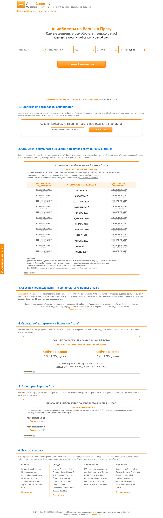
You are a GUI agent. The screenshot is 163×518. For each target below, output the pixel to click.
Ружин (33, 430)
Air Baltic (101, 478)
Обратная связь (94, 514)
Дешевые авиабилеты (56, 99)
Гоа (70, 469)
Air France (91, 475)
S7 (93, 484)
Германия (36, 481)
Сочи (67, 487)
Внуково (126, 472)
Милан (63, 472)
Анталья (63, 490)
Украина (25, 484)
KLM (99, 472)
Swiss (104, 484)
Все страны (26, 492)
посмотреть (44, 189)
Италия (39, 484)
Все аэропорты (123, 492)
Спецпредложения (48, 11)
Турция (32, 484)
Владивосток (121, 469)
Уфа (126, 484)
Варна (33, 421)
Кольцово (120, 475)
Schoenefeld (132, 469)
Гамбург (119, 478)
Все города (58, 495)
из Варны (94, 99)
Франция (25, 478)
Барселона (64, 469)
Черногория (26, 481)
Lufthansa (100, 481)
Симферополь (59, 487)
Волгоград (135, 472)
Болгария (83, 99)
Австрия (32, 472)
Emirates (87, 484)
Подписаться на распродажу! (81, 309)
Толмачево (120, 484)
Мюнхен (66, 478)
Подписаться (101, 129)
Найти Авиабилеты (81, 64)
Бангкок (60, 475)
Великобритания (28, 475)
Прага (60, 478)
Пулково (119, 472)
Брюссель (132, 481)
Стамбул (56, 481)
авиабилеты (58, 4)
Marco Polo (129, 475)
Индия (39, 475)
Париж (69, 472)
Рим (66, 475)
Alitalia (92, 481)
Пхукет (63, 481)
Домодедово (128, 478)
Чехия (30, 469)
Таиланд (33, 478)
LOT (85, 469)
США (23, 487)
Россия (24, 469)
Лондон (56, 472)
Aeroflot (87, 472)
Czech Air (98, 484)
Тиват (72, 487)
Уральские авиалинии (97, 469)
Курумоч (119, 487)
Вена (64, 484)
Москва (56, 469)
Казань (132, 484)
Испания (25, 472)
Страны (72, 99)
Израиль (36, 469)
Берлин (56, 490)
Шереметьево (122, 481)
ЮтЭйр (94, 478)
